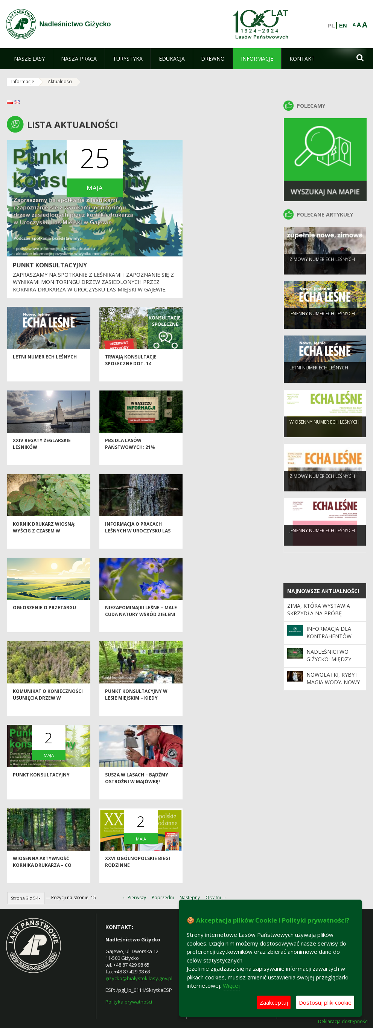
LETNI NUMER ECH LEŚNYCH (45, 369)
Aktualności (60, 81)
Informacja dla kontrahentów (329, 632)
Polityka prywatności (128, 1001)
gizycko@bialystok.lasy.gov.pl (138, 978)
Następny (190, 897)
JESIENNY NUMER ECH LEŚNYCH (322, 324)
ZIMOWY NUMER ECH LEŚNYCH (322, 270)
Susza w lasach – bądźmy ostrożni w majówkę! (136, 790)
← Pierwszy (134, 897)
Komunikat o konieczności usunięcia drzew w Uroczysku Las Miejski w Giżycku (48, 713)
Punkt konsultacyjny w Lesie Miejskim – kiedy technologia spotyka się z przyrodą (139, 713)
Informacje (22, 81)
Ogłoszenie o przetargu (44, 619)
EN (343, 26)
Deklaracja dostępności (343, 1021)
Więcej (231, 985)
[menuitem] (29, 58)
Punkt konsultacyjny (50, 265)
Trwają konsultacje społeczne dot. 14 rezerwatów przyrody (134, 375)
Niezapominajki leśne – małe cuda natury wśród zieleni (141, 622)
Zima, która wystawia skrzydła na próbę (318, 609)
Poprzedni (163, 897)
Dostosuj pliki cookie (325, 1002)
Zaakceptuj (274, 1002)
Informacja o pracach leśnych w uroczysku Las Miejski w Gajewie (138, 542)
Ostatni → (216, 897)
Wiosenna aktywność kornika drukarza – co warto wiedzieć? (42, 877)
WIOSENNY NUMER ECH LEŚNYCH (324, 432)
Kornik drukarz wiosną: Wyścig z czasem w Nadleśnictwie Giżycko (44, 542)
